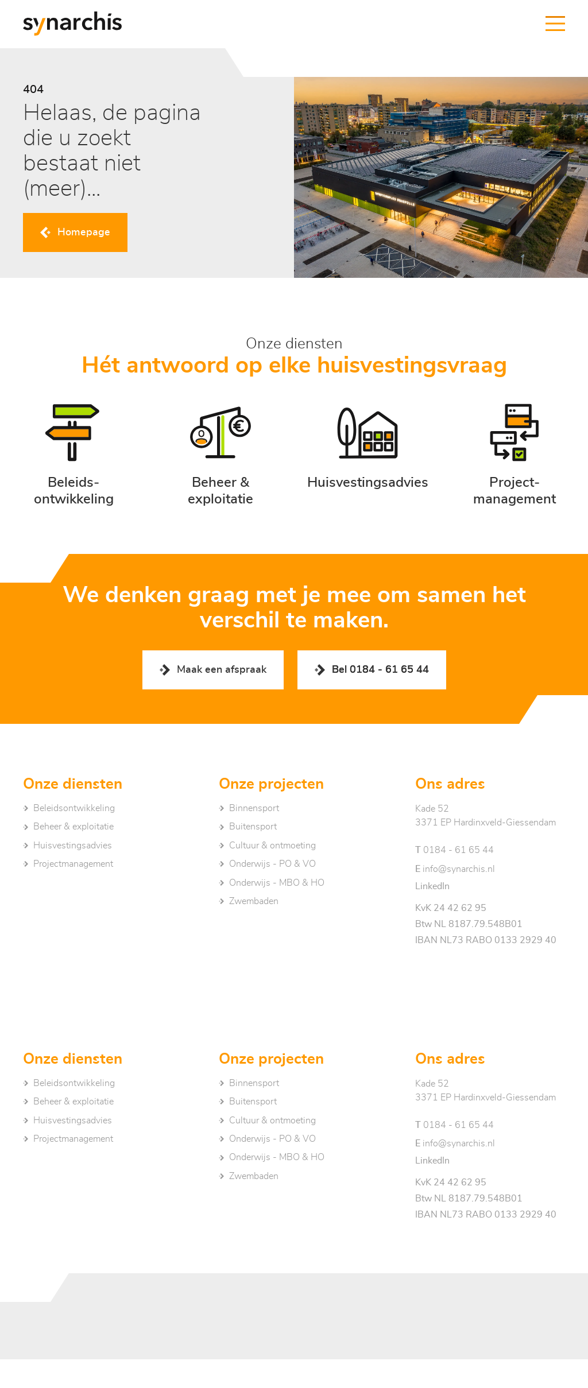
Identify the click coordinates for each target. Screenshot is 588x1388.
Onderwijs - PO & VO (272, 864)
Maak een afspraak (221, 670)
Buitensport (253, 826)
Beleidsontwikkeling (74, 808)
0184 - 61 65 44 (454, 850)
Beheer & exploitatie (73, 826)
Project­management (73, 864)
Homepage (83, 232)
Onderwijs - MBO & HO (276, 882)
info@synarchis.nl (455, 869)
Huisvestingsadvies (72, 845)
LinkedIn (432, 886)
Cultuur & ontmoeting (272, 845)
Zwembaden (253, 901)
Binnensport (254, 808)
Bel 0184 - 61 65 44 (380, 670)
